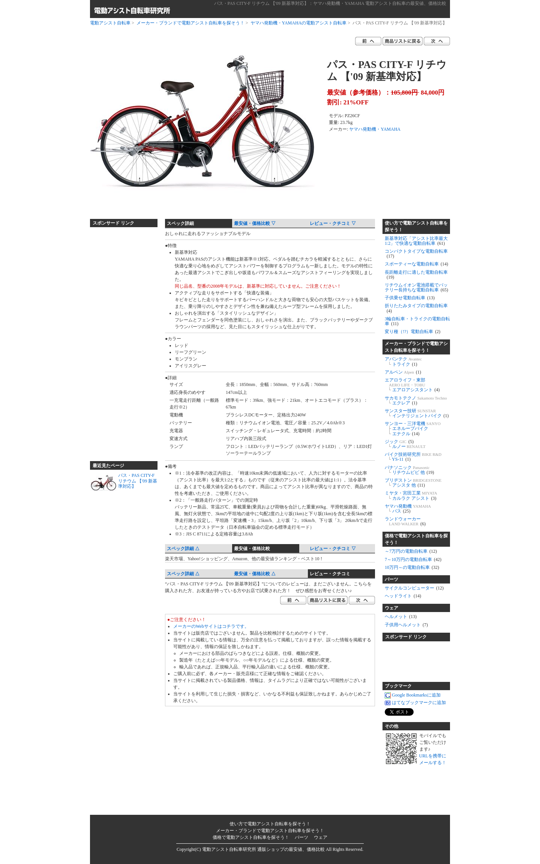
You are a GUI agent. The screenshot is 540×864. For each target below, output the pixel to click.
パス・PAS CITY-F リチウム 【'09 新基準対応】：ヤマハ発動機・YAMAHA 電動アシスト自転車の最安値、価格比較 (330, 3)
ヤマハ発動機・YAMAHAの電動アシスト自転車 (298, 23)
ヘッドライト (403, 596)
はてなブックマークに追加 (415, 703)
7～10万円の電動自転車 (413, 559)
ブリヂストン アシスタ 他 (413, 483)
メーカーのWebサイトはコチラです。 (211, 626)
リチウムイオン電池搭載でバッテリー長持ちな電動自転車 (416, 287)
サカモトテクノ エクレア (416, 400)
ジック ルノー (405, 444)
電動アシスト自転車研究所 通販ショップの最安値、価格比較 (263, 849)
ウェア (391, 608)
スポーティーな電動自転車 (416, 264)
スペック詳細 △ (183, 548)
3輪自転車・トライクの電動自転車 (417, 321)
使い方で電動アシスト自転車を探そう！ (416, 226)
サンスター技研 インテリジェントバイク (417, 413)
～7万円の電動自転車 (411, 551)
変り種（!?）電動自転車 (412, 331)
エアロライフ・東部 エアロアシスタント (412, 384)
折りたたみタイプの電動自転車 (416, 308)
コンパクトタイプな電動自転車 (416, 254)
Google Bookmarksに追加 (413, 695)
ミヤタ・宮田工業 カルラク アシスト (411, 495)
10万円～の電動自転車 (412, 567)
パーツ (391, 579)
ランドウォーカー (405, 521)
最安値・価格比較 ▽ (255, 223)
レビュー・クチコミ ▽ (333, 223)
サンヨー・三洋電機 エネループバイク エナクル (413, 428)
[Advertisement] (120, 341)
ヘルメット (401, 616)
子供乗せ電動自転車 (410, 297)
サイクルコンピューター (414, 588)
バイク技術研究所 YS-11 (413, 457)
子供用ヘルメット (406, 624)
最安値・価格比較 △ (255, 573)
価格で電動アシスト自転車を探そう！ (416, 539)
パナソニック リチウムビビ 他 (409, 470)
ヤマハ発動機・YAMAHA (374, 129)
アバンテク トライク (403, 361)
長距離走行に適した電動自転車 (416, 275)
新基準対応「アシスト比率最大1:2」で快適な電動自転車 (416, 241)
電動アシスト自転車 (110, 23)
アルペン (403, 372)
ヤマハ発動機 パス (408, 509)
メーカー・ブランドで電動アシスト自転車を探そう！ (190, 23)
